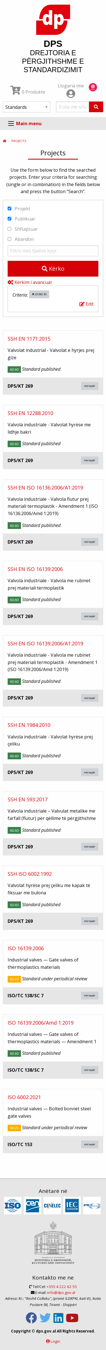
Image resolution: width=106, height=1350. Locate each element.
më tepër (89, 386)
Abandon (21, 239)
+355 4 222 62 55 (62, 1286)
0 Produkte (27, 92)
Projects (18, 141)
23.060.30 (39, 294)
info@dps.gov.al (61, 1292)
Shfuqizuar (23, 229)
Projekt (19, 209)
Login (55, 1341)
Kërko (53, 268)
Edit (86, 304)
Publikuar (21, 219)
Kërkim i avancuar (30, 282)
